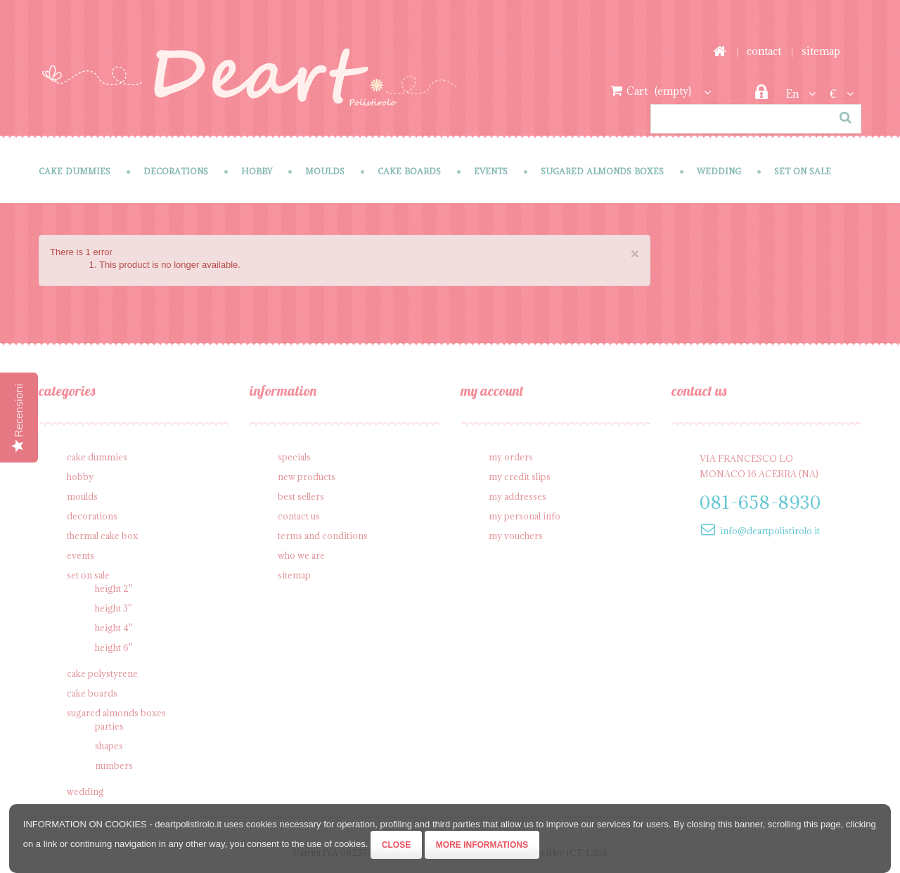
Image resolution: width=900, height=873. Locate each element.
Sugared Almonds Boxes (602, 171)
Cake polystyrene (102, 673)
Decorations (175, 171)
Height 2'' (114, 588)
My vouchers (516, 535)
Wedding (719, 171)
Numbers (114, 765)
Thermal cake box (102, 535)
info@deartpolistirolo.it (770, 530)
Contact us (299, 516)
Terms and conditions (323, 535)
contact (764, 51)
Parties (109, 726)
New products (306, 476)
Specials (294, 457)
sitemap (821, 51)
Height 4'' (114, 627)
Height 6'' (114, 647)
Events (491, 171)
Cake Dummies (74, 171)
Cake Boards (409, 171)
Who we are (301, 555)
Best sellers (301, 496)
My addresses (517, 496)
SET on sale (802, 171)
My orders (511, 457)
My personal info (524, 516)
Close (396, 845)
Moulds (325, 171)
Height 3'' (113, 608)
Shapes (109, 745)
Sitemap (294, 575)
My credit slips (520, 476)
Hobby (256, 171)
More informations (482, 845)
